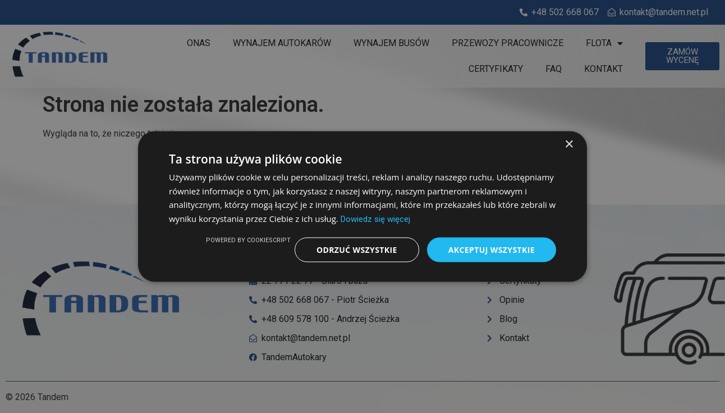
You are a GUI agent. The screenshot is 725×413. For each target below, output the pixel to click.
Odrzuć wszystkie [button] (356, 249)
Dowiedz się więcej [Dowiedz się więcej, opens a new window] (375, 219)
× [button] (569, 144)
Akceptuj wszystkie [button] (491, 249)
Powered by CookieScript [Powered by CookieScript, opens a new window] (248, 239)
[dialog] (362, 206)
